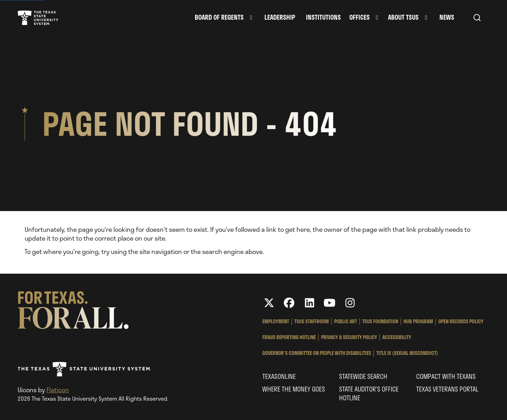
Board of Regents (219, 17)
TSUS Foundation (380, 321)
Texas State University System (38, 17)
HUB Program (418, 321)
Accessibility (396, 337)
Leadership (279, 17)
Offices (359, 17)
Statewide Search (363, 376)
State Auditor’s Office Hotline (369, 393)
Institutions (323, 17)
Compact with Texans (446, 376)
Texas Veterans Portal (447, 389)
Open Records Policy (460, 321)
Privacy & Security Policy (349, 337)
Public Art (345, 321)
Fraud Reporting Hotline (289, 337)
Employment (275, 321)
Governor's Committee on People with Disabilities (316, 353)
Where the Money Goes (293, 389)
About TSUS (403, 17)
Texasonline (279, 376)
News (446, 17)
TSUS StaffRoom (311, 321)
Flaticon (57, 390)
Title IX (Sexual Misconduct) (407, 353)
